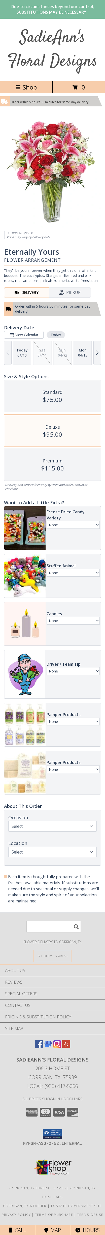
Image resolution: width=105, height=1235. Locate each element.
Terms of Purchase (54, 1214)
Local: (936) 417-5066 (52, 1086)
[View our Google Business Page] (48, 1046)
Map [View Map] (52, 1230)
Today (56, 334)
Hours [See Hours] (87, 1230)
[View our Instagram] (57, 1046)
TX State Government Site (76, 1205)
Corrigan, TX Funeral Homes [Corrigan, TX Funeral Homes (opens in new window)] (37, 1188)
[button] (52, 1134)
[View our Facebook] (39, 1046)
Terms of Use (90, 1214)
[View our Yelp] (66, 1046)
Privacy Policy (16, 1214)
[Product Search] (53, 926)
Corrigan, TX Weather (24, 1205)
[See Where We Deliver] (52, 955)
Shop (26, 87)
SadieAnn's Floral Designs (52, 49)
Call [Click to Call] (17, 1230)
